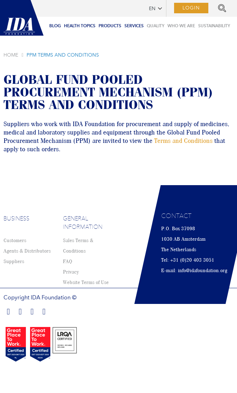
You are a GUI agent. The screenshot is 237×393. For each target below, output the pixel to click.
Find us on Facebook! (8, 310)
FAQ (67, 261)
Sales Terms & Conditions (78, 246)
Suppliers (13, 261)
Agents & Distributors (27, 251)
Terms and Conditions (183, 141)
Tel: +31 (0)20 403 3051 (187, 260)
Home (10, 55)
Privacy (71, 272)
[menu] (139, 24)
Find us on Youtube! (44, 310)
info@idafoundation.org (202, 270)
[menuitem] (55, 26)
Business (16, 219)
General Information (82, 223)
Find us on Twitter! (32, 310)
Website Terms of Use (86, 282)
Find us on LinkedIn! (20, 310)
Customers (14, 240)
